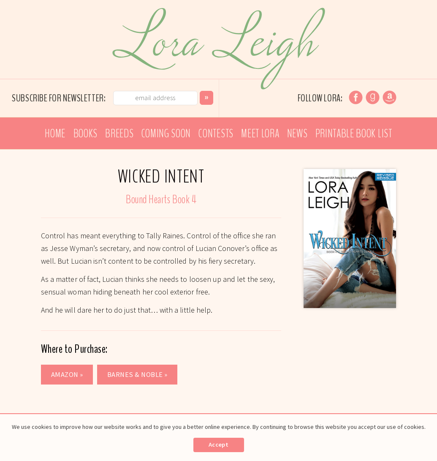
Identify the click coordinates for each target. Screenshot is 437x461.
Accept (218, 444)
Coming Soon (166, 133)
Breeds (119, 133)
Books (85, 133)
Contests (215, 133)
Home (55, 133)
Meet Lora (260, 133)
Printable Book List (353, 133)
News (297, 133)
